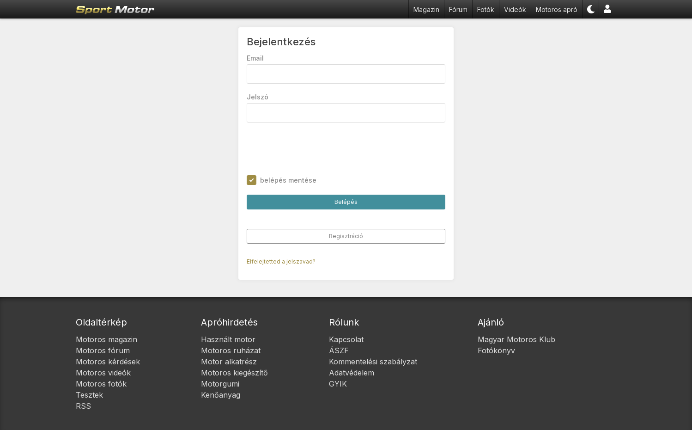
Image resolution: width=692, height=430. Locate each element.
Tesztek (89, 394)
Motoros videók (103, 372)
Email (255, 58)
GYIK (338, 383)
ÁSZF (339, 350)
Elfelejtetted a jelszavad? (281, 261)
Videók (515, 9)
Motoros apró (556, 9)
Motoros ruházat (231, 350)
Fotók (485, 9)
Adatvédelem (351, 372)
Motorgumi (220, 383)
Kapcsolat (346, 339)
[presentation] (317, 149)
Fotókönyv (496, 350)
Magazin (426, 9)
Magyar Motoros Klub (516, 339)
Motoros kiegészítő (234, 372)
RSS (83, 406)
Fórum (458, 9)
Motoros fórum (103, 350)
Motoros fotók (101, 383)
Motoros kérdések (108, 361)
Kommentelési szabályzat (373, 361)
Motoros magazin (106, 339)
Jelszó (257, 97)
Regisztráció (346, 236)
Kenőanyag (220, 394)
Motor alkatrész (229, 361)
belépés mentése (288, 180)
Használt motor (228, 339)
